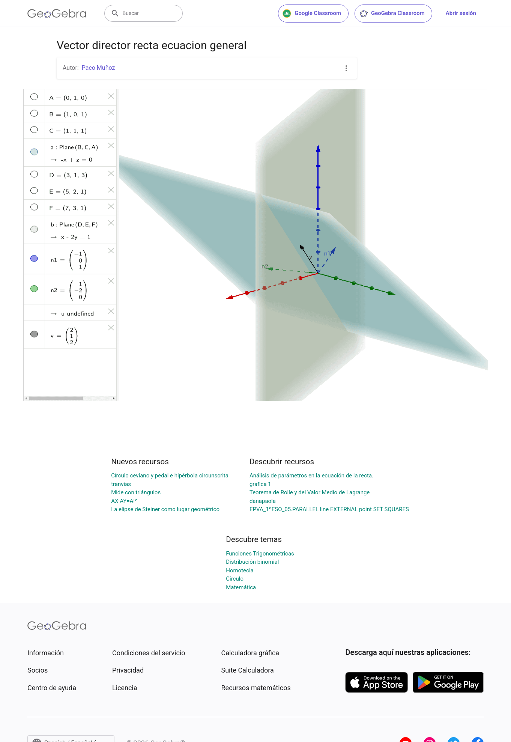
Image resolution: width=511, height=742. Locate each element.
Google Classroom (312, 13)
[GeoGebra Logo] (56, 13)
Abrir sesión (461, 13)
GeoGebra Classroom (392, 13)
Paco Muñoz (98, 67)
